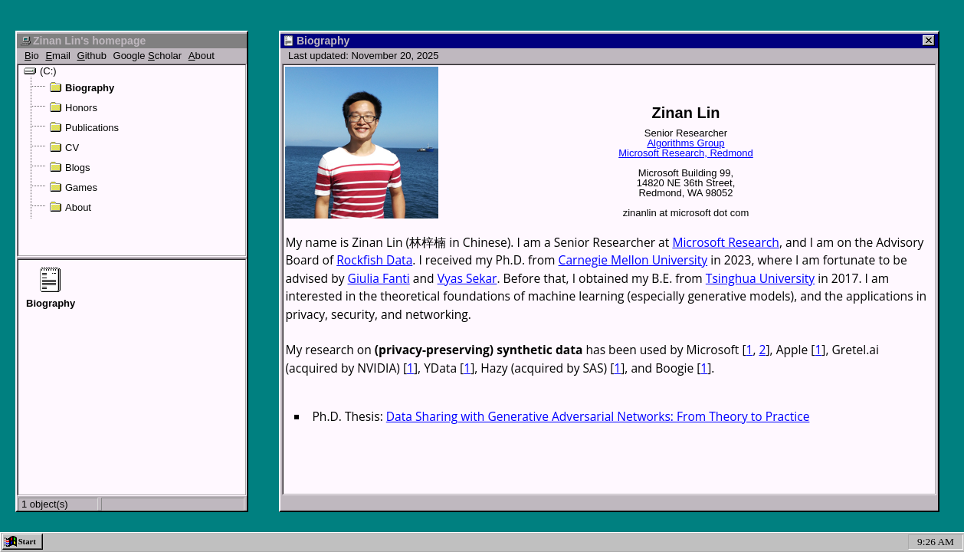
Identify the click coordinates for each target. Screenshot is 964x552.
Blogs (69, 167)
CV (64, 147)
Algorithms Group (685, 143)
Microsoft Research (725, 242)
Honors (73, 107)
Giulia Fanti (379, 278)
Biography (81, 87)
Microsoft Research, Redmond (685, 153)
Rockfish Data (374, 259)
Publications (84, 127)
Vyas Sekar (467, 278)
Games (73, 187)
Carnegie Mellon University (633, 259)
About (70, 207)
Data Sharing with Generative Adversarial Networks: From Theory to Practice (598, 416)
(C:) (40, 70)
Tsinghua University (760, 278)
